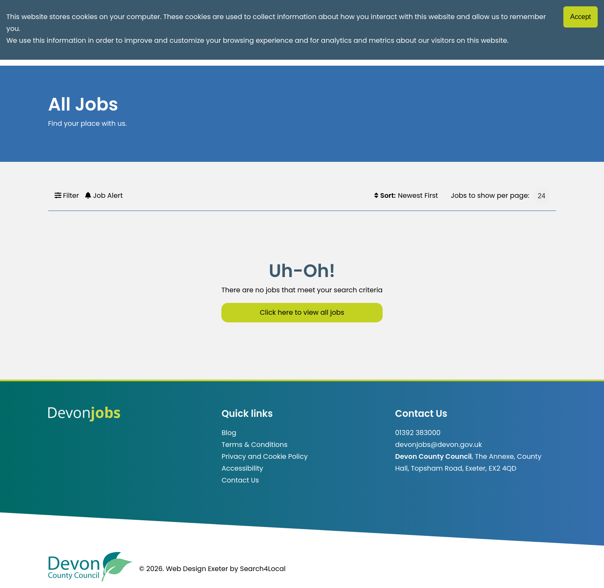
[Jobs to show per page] (542, 195)
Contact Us (240, 480)
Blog (229, 433)
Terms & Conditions (255, 444)
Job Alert (104, 195)
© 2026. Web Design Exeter (183, 569)
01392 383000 (418, 433)
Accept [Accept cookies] (580, 16)
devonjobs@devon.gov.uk (438, 444)
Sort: (385, 195)
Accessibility (242, 468)
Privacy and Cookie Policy (265, 456)
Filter (67, 195)
